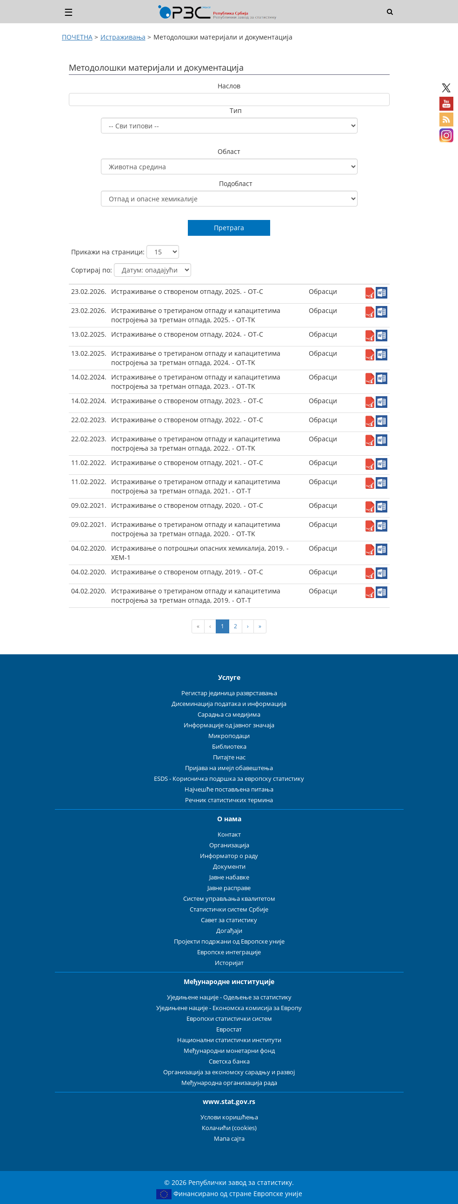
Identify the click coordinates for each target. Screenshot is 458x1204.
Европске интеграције (229, 952)
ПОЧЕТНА (77, 37)
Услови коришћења (229, 1117)
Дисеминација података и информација (229, 704)
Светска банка (229, 1061)
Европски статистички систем (229, 1019)
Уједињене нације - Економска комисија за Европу (229, 1008)
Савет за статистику (229, 920)
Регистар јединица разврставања (229, 693)
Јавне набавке (229, 877)
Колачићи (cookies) (229, 1128)
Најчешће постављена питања (229, 789)
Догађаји (229, 931)
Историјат (229, 963)
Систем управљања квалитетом (229, 899)
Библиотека (229, 747)
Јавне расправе (229, 888)
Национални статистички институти (229, 1040)
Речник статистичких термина (229, 800)
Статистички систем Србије (229, 909)
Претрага (229, 227)
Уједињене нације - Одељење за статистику (229, 997)
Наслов (229, 85)
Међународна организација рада (229, 1083)
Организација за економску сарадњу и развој (229, 1072)
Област (229, 151)
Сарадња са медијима (229, 714)
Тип (236, 110)
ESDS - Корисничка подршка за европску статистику (229, 779)
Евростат (229, 1029)
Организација (229, 845)
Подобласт (235, 183)
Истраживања (123, 37)
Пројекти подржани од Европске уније (229, 941)
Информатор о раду (229, 856)
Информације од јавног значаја (229, 725)
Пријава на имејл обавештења (229, 768)
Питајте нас (229, 757)
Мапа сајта (229, 1139)
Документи (229, 867)
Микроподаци (229, 736)
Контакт (229, 834)
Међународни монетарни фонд (229, 1051)
